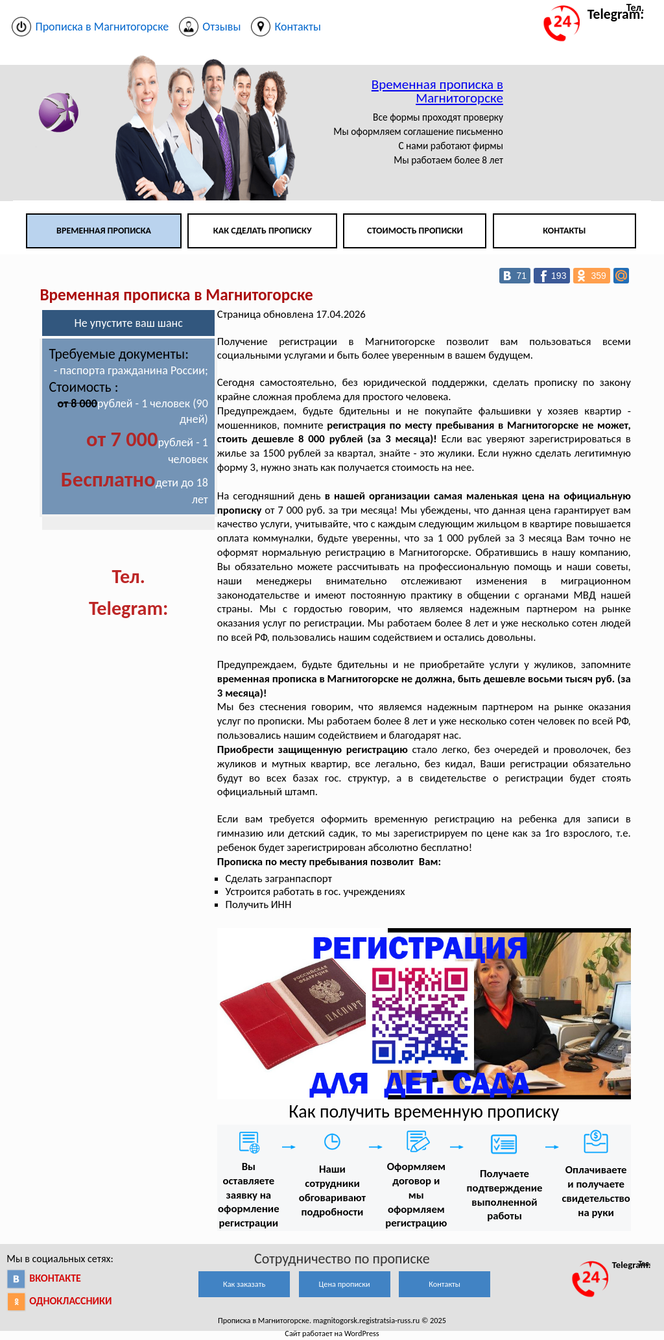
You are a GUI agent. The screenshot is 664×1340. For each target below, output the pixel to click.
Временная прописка (103, 230)
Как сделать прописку (262, 230)
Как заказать (244, 1284)
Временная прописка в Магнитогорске (437, 91)
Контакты (564, 230)
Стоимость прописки (415, 230)
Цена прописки (344, 1284)
